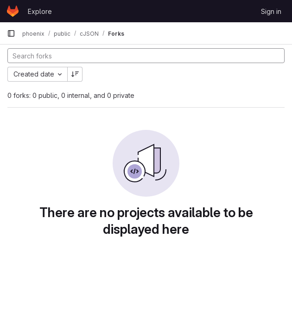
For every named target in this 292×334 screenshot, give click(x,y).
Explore (40, 11)
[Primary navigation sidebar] (11, 33)
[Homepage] (12, 11)
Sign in (271, 11)
